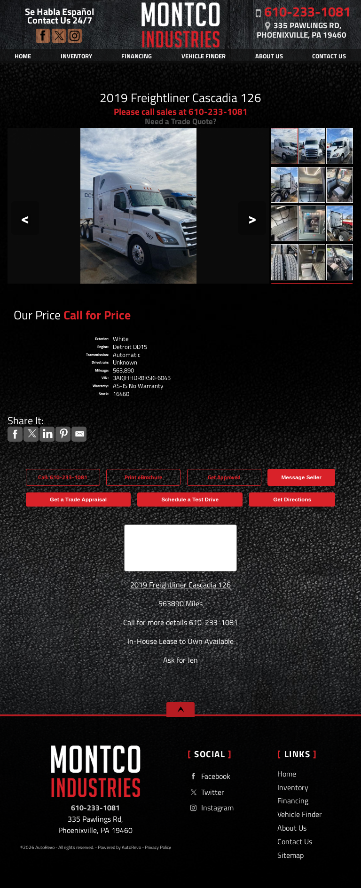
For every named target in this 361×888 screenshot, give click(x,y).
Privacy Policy (158, 847)
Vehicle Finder (299, 814)
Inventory (292, 787)
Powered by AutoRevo (119, 847)
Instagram (75, 36)
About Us (291, 827)
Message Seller (301, 477)
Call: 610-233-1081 (62, 477)
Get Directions (292, 499)
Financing (292, 800)
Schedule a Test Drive (190, 499)
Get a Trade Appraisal (78, 499)
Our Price (37, 315)
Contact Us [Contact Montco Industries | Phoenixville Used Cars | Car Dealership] (329, 56)
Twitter (59, 36)
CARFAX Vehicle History (181, 527)
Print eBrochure (143, 477)
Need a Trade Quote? (180, 121)
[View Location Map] (302, 28)
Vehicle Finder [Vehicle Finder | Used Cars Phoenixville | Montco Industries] (203, 56)
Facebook (43, 36)
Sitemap (290, 855)
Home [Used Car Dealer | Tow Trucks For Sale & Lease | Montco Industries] (23, 56)
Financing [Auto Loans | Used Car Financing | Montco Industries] (136, 56)
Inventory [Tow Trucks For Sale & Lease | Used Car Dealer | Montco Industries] (76, 56)
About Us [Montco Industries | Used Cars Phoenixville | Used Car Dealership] (269, 56)
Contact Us (294, 841)
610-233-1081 (95, 807)
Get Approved (224, 477)
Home (286, 773)
